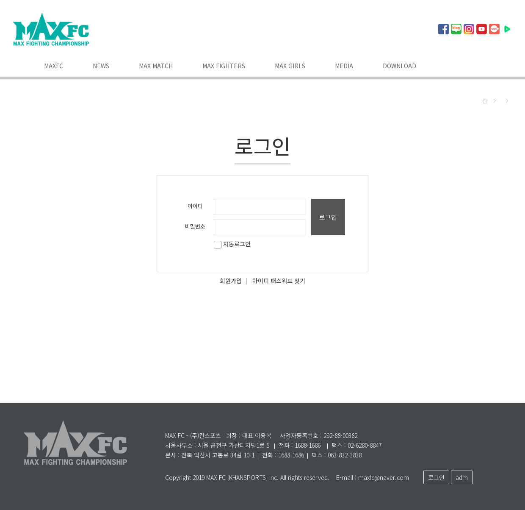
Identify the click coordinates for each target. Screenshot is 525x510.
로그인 (328, 216)
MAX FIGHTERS (223, 65)
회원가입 (231, 280)
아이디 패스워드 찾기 (278, 280)
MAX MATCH (156, 65)
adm (462, 477)
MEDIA (344, 65)
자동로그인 (232, 244)
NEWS (101, 65)
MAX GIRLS (290, 65)
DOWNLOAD (399, 65)
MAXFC (53, 65)
